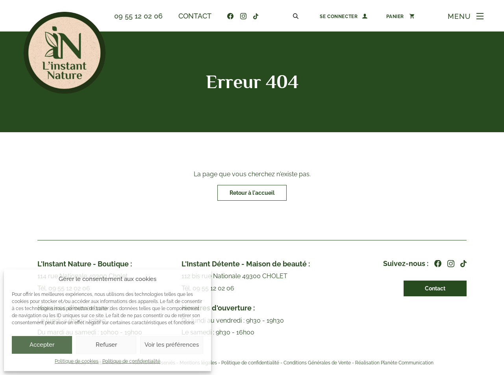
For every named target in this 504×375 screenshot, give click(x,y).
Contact (194, 16)
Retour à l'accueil (252, 193)
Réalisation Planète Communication (394, 363)
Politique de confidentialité (131, 361)
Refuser (106, 344)
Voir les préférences (172, 344)
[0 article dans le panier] (400, 16)
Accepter (42, 344)
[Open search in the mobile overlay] (297, 15)
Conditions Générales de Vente (317, 363)
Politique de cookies (76, 361)
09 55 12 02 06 (138, 16)
